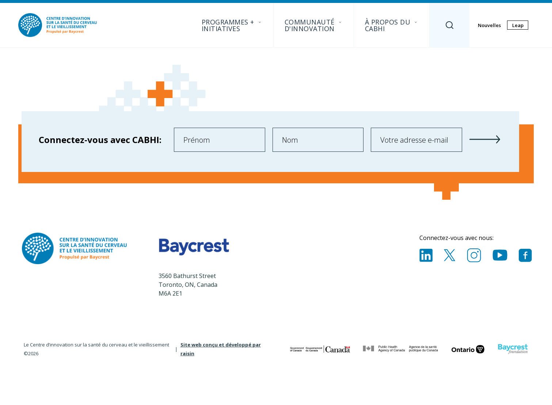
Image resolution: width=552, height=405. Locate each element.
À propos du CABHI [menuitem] (392, 25)
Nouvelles (489, 25)
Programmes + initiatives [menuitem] (232, 25)
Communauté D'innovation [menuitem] (314, 25)
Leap (518, 25)
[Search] (449, 25)
